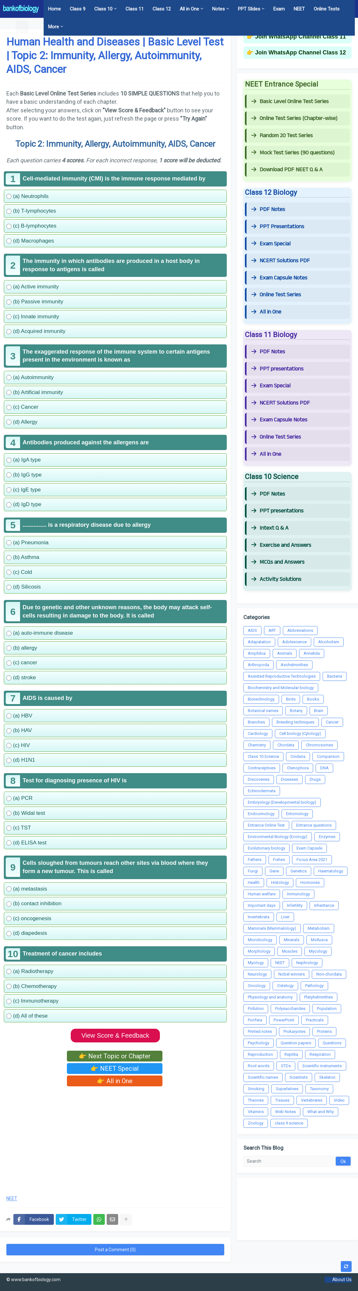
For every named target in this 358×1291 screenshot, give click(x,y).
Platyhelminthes (318, 997)
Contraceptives (262, 767)
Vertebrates (311, 1100)
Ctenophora (298, 767)
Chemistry (257, 745)
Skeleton (327, 1077)
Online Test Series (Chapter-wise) (294, 118)
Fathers (254, 859)
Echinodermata (262, 790)
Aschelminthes (294, 664)
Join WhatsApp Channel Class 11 (300, 36)
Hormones (310, 882)
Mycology (318, 951)
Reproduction (260, 1054)
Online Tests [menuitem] (327, 9)
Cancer (332, 722)
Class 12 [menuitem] (162, 9)
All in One (266, 312)
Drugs (315, 779)
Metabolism (319, 928)
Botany (296, 710)
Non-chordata (329, 974)
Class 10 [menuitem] (103, 9)
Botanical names (263, 710)
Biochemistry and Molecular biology (281, 687)
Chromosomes (319, 745)
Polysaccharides (290, 1008)
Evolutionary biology (266, 848)
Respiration (320, 1054)
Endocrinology (261, 813)
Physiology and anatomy (270, 997)
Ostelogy (285, 985)
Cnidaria (297, 756)
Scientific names (263, 1077)
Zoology (255, 1123)
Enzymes (327, 836)
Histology (280, 882)
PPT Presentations (277, 226)
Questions (332, 1043)
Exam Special (270, 244)
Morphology (259, 951)
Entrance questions (314, 825)
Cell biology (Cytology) (300, 733)
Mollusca (319, 939)
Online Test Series (276, 295)
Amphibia (257, 653)
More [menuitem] (53, 27)
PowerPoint (284, 1020)
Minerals (291, 939)
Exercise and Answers (281, 545)
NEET (11, 1198)
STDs (286, 1065)
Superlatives (287, 1088)
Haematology (330, 871)
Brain (318, 710)
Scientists (299, 1077)
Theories (256, 1100)
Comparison (328, 756)
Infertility (295, 905)
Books (313, 699)
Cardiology (258, 733)
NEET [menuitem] (299, 9)
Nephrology (307, 962)
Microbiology (260, 939)
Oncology (257, 985)
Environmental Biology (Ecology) (277, 836)
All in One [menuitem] (189, 9)
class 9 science (289, 1123)
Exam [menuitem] (279, 9)
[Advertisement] (115, 1138)
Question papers (296, 1043)
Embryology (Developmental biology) (282, 802)
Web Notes (285, 1111)
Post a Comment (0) (115, 1249)
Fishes (279, 859)
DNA (324, 767)
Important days (262, 905)
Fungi (253, 871)
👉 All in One (114, 1081)
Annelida (312, 653)
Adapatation (259, 641)
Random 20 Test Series (282, 135)
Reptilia (291, 1054)
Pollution (256, 1008)
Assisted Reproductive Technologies (282, 676)
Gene (274, 871)
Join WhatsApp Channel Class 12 (300, 52)
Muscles (289, 951)
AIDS (252, 630)
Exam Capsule (309, 848)
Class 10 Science (263, 756)
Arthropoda (258, 664)
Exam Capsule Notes (279, 278)
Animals (284, 653)
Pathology (314, 985)
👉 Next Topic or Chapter (115, 1056)
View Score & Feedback (115, 1035)
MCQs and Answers (277, 562)
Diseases (289, 779)
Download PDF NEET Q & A (287, 169)
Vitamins (256, 1111)
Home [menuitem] (54, 9)
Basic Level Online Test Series (290, 101)
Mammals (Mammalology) (272, 928)
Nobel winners (291, 974)
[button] (9, 26)
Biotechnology (261, 699)
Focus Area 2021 (312, 859)
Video (339, 1100)
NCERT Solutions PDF (280, 260)
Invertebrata (258, 916)
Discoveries (258, 779)
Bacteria (334, 676)
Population (327, 1008)
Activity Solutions (276, 579)
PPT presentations (277, 369)
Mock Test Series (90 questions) (292, 153)
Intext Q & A (270, 528)
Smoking (256, 1088)
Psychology (258, 1043)
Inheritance (324, 905)
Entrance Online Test (266, 825)
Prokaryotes (294, 1031)
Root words (258, 1065)
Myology (256, 962)
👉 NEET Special (114, 1068)
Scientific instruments (322, 1065)
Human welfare (262, 894)
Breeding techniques (295, 722)
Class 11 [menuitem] (134, 9)
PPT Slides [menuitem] (249, 9)
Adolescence (294, 641)
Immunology (298, 894)
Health (254, 882)
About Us (342, 1279)
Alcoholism (328, 641)
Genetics (298, 871)
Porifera (255, 1020)
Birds (291, 699)
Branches (256, 722)
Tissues (282, 1100)
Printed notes (260, 1031)
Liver (285, 916)
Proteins (324, 1031)
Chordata (285, 745)
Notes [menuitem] (218, 9)
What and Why (320, 1111)
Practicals (315, 1020)
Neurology (257, 974)
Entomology (297, 813)
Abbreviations (300, 630)
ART (272, 630)
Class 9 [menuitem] (77, 9)
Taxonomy (319, 1088)
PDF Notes (268, 209)
